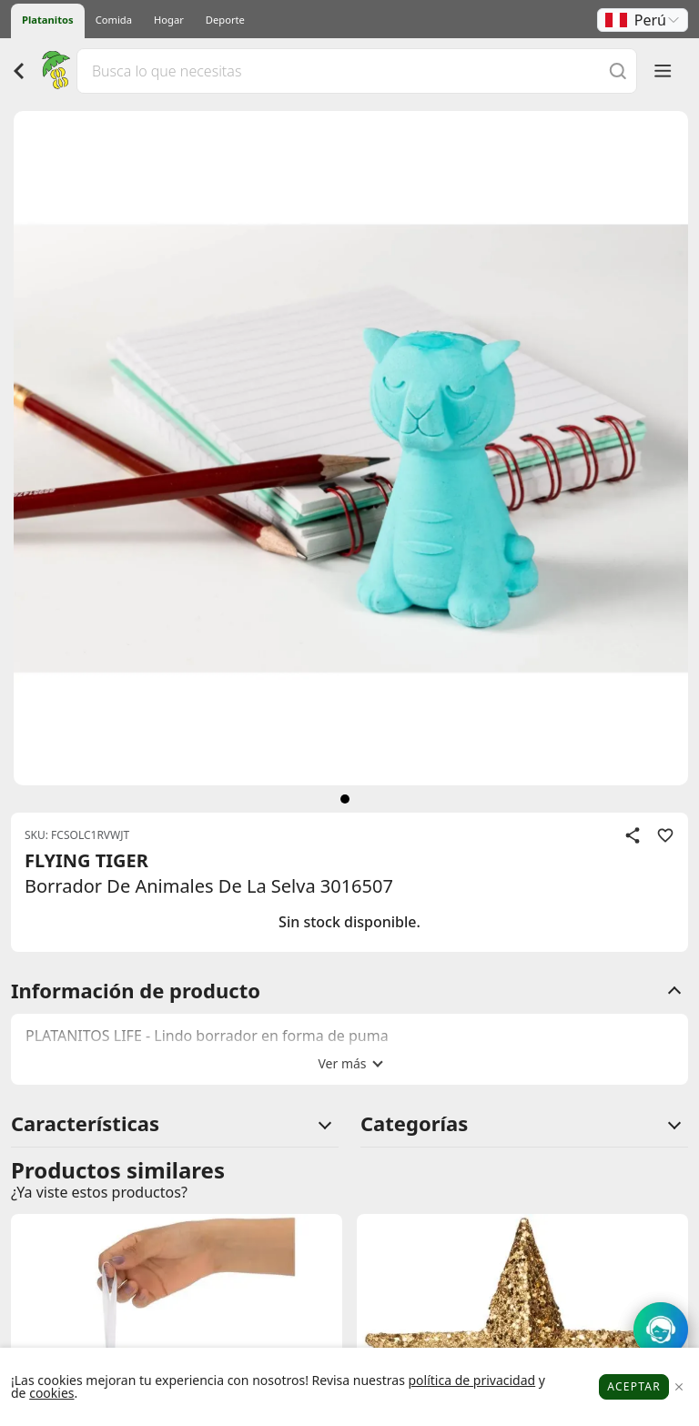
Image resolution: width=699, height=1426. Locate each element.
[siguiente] (345, 799)
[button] (642, 20)
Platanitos (48, 19)
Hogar (169, 19)
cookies (51, 1392)
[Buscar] (618, 70)
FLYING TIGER (86, 860)
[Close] (678, 1387)
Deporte (225, 19)
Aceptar (634, 1386)
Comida (114, 19)
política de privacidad (471, 1380)
